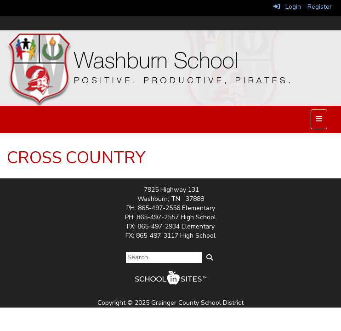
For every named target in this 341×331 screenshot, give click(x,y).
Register (319, 6)
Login (287, 6)
